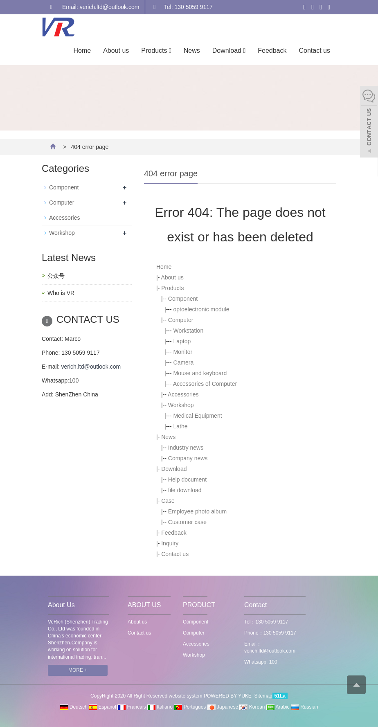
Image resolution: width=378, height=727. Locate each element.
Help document (187, 479)
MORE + (77, 670)
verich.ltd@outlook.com (91, 366)
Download (228, 50)
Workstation (188, 330)
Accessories (183, 394)
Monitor (183, 352)
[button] (170, 50)
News (192, 50)
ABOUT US (144, 604)
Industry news (185, 447)
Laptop (182, 341)
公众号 (56, 275)
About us (116, 50)
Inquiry (169, 543)
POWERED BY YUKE (228, 696)
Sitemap (263, 696)
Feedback (272, 50)
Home (82, 50)
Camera (183, 362)
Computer (180, 320)
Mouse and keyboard (200, 373)
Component (183, 298)
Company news (188, 458)
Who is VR (60, 293)
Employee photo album (197, 511)
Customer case (187, 522)
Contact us (314, 50)
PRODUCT (199, 604)
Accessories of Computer (205, 383)
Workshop (181, 405)
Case (168, 500)
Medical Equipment (197, 415)
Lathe (180, 426)
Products (156, 50)
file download (185, 490)
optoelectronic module (201, 309)
